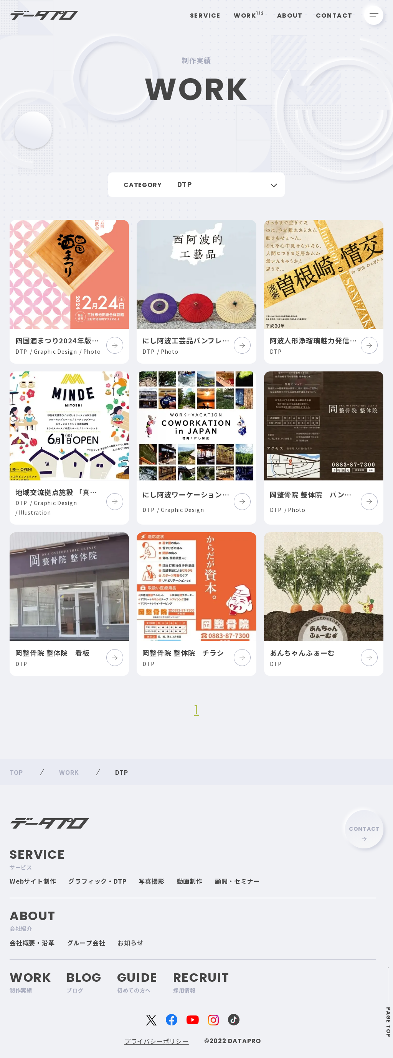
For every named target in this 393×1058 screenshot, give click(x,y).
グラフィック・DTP (97, 881)
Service (205, 15)
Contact (334, 15)
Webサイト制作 (33, 881)
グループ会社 (86, 942)
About (290, 15)
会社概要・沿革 (32, 942)
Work (249, 15)
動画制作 (190, 881)
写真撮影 (151, 881)
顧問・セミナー (237, 881)
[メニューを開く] (373, 15)
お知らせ (130, 942)
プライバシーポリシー (156, 1041)
